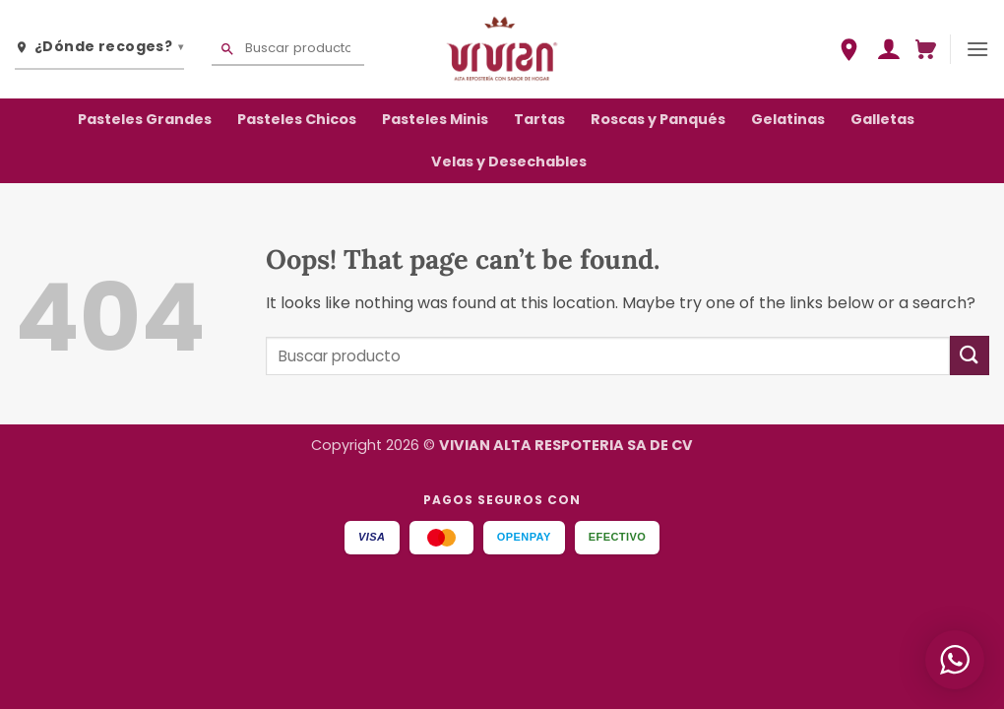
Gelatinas (788, 119)
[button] (888, 49)
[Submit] (969, 355)
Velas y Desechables (509, 161)
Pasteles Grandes (145, 119)
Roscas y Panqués (658, 119)
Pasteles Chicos (296, 119)
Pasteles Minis (435, 119)
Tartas (539, 119)
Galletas (882, 119)
